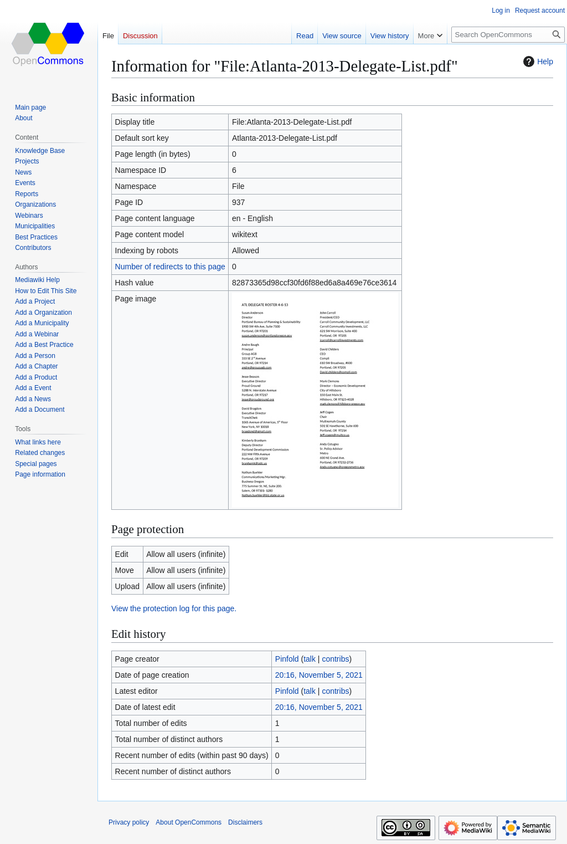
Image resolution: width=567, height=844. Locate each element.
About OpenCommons (188, 822)
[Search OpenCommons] (508, 35)
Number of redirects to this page (170, 266)
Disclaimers (245, 822)
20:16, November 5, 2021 (319, 675)
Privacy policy (129, 822)
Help (536, 61)
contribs (335, 658)
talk (309, 658)
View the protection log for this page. (173, 608)
